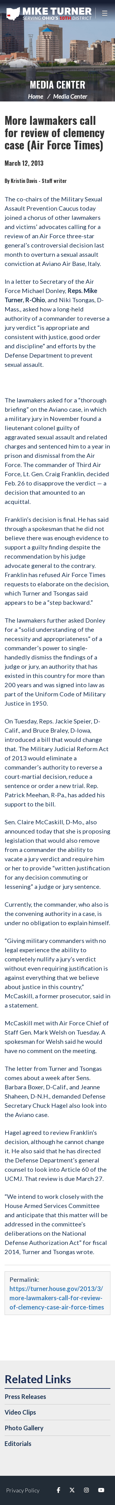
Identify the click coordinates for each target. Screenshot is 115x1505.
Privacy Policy (23, 1490)
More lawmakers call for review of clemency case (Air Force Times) (55, 132)
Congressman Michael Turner (49, 14)
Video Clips (20, 1412)
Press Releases (25, 1396)
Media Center (57, 84)
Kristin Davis (24, 180)
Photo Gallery (24, 1428)
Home (35, 96)
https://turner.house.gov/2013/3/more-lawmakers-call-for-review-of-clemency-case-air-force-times (57, 1298)
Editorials (18, 1443)
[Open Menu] (105, 13)
